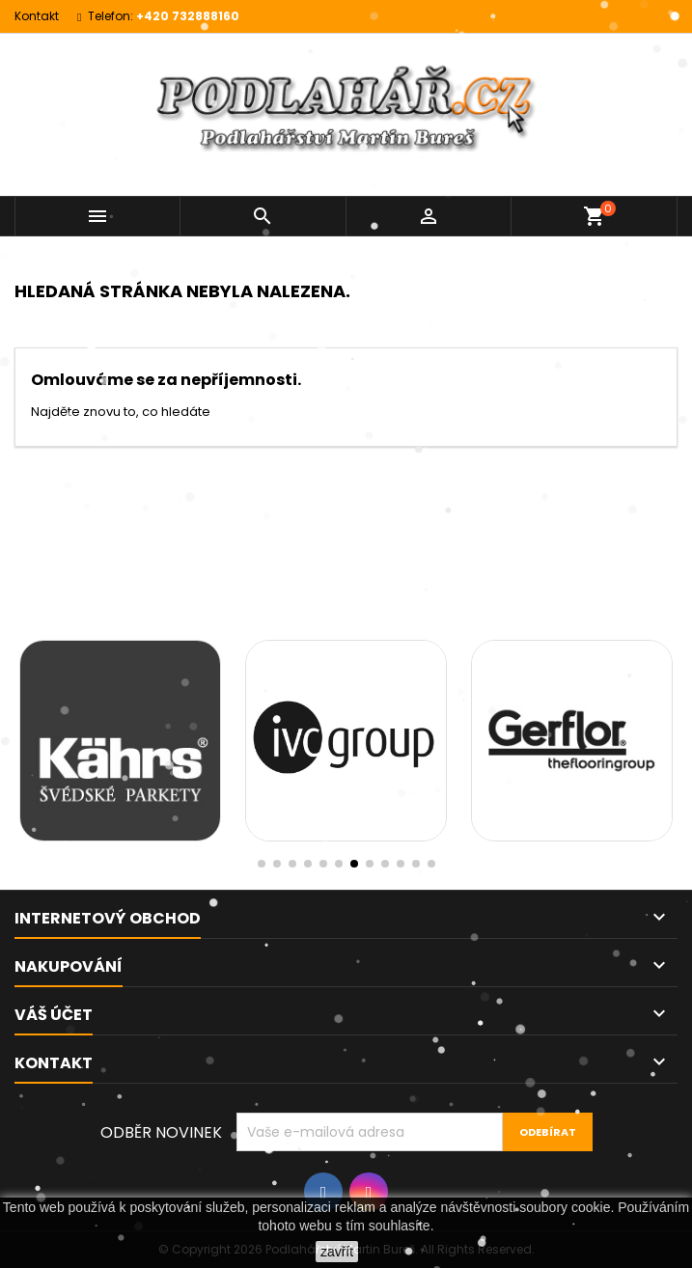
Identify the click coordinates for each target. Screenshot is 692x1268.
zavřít (336, 1251)
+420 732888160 (187, 16)
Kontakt (36, 16)
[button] (431, 864)
